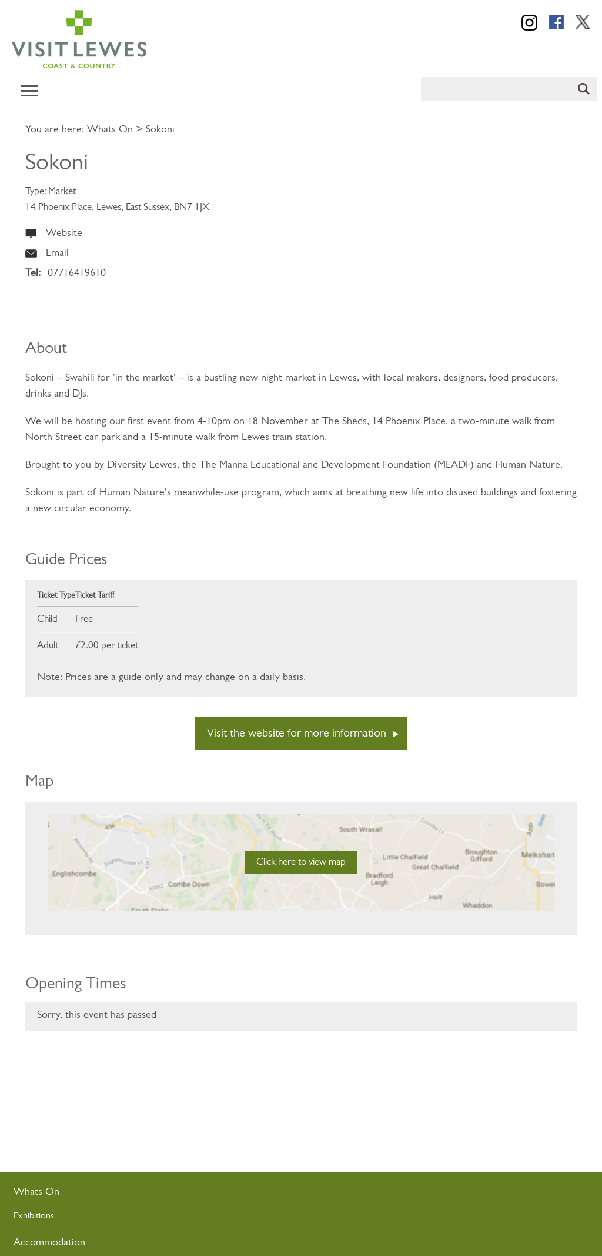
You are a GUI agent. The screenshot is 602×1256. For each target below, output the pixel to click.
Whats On (110, 129)
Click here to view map (301, 862)
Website (64, 233)
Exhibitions (34, 1216)
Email (57, 253)
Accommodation (49, 1242)
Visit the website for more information (296, 733)
